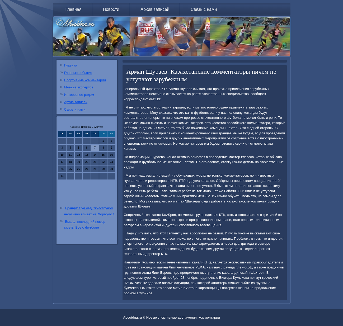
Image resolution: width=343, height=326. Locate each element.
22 (103, 161)
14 (94, 154)
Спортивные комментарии (85, 80)
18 (70, 161)
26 (78, 169)
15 (103, 154)
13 (86, 154)
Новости (111, 9)
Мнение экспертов (78, 87)
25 (70, 169)
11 (70, 154)
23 (111, 161)
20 (86, 161)
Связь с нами (204, 9)
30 (111, 169)
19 (78, 161)
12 (78, 154)
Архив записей (154, 9)
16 (111, 154)
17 (62, 161)
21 (94, 161)
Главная (73, 9)
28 (94, 169)
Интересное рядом (79, 95)
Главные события (78, 73)
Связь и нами (75, 109)
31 (62, 175)
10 (62, 154)
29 (103, 169)
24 (62, 169)
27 (86, 169)
